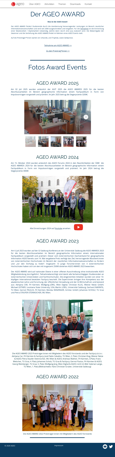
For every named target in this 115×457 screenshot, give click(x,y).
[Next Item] (86, 117)
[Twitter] (111, 446)
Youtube (58, 228)
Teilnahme (84, 29)
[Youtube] (105, 446)
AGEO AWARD (63, 45)
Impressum (58, 445)
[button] (49, 4)
